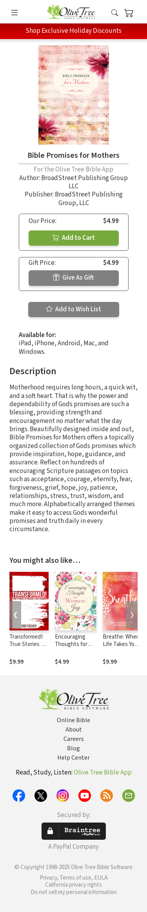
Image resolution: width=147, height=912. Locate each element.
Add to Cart (74, 238)
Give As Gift (73, 277)
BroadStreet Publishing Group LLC (84, 182)
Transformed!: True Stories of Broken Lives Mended (27, 648)
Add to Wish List (73, 309)
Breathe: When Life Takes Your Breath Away (121, 644)
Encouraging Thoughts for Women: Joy (71, 644)
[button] (114, 13)
